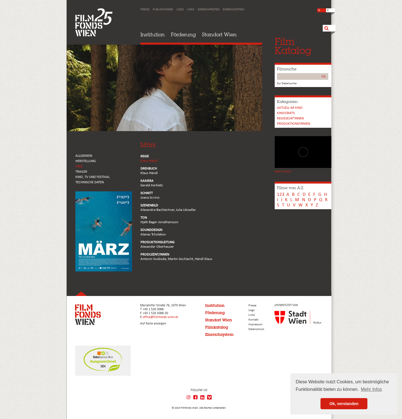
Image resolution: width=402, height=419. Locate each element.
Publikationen (163, 9)
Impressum (255, 324)
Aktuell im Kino (290, 108)
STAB (78, 166)
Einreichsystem (233, 9)
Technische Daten (89, 182)
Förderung (183, 34)
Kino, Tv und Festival (92, 177)
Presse (144, 9)
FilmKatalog (293, 45)
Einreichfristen (208, 9)
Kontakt (253, 319)
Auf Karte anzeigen (153, 323)
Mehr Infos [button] (371, 389)
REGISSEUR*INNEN (290, 118)
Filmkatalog (216, 327)
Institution (152, 34)
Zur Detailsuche (286, 83)
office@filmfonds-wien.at (160, 317)
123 (280, 194)
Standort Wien (219, 34)
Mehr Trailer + (283, 171)
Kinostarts (286, 113)
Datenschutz (256, 329)
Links (190, 9)
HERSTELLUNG (85, 161)
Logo (180, 9)
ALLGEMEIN (83, 156)
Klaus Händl (149, 161)
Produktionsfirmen (293, 124)
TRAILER (81, 172)
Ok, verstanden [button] (343, 403)
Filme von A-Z (290, 187)
